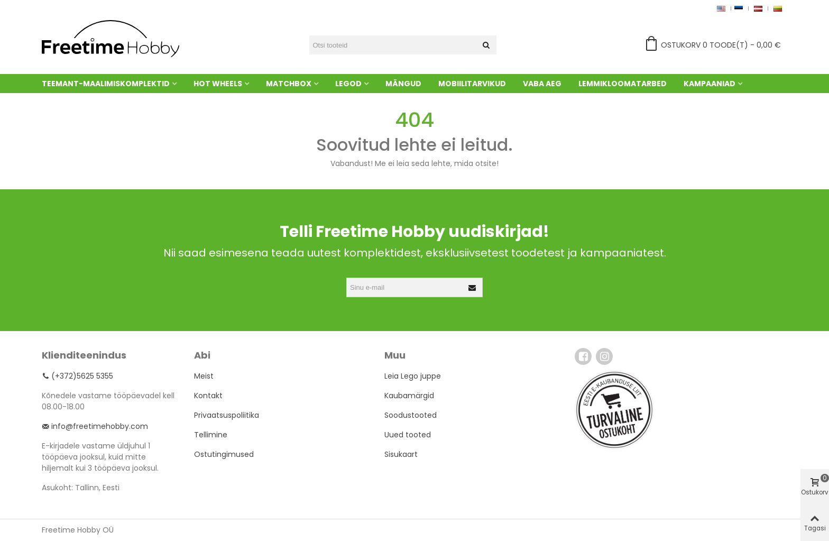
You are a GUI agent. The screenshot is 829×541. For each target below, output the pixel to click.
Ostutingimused (224, 454)
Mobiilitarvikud (472, 83)
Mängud (403, 83)
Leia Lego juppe (412, 376)
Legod (348, 83)
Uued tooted (407, 434)
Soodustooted (410, 415)
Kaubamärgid (409, 395)
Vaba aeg (542, 83)
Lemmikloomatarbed (622, 83)
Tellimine (210, 434)
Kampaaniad (709, 83)
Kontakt (208, 395)
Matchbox (288, 83)
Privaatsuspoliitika (226, 415)
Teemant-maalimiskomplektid (106, 83)
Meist (204, 376)
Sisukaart (401, 454)
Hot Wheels (218, 83)
